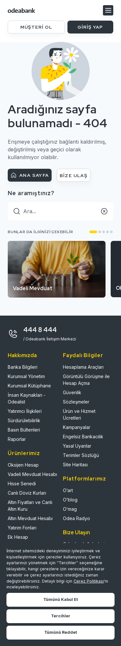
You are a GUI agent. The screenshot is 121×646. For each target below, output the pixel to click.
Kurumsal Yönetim (26, 376)
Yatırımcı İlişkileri (25, 411)
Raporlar (17, 439)
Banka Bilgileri (22, 367)
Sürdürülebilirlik (24, 420)
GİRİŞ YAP (90, 27)
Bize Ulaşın (76, 532)
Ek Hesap (18, 537)
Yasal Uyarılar (77, 446)
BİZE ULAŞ (74, 175)
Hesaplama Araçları (83, 367)
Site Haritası (75, 464)
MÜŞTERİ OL (36, 27)
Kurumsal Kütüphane (29, 385)
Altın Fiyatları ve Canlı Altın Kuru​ (30, 505)
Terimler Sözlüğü (81, 455)
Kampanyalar (76, 427)
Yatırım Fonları (22, 527)
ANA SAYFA (29, 175)
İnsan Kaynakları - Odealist (26, 398)
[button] (93, 232)
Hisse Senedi (22, 483)
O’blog (70, 499)
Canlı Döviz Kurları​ (27, 493)
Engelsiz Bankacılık (83, 436)
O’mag (70, 509)
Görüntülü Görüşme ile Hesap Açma (86, 380)
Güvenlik (72, 392)
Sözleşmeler (76, 401)
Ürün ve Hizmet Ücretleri (79, 414)
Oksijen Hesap (23, 465)
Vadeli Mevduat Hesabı (32, 474)
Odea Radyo (76, 518)
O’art (68, 490)
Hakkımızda (22, 355)
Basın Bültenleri (24, 429)
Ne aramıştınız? (31, 193)
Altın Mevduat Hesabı (30, 518)
